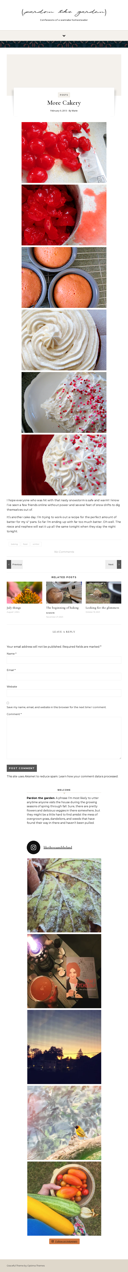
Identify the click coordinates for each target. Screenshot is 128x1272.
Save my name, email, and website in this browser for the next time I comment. (56, 707)
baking (14, 544)
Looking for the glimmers (102, 607)
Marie (74, 110)
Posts (64, 95)
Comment (14, 714)
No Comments (64, 551)
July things (14, 607)
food (25, 544)
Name (12, 653)
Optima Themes (36, 1265)
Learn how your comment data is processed (88, 776)
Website (12, 686)
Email (11, 670)
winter (36, 544)
